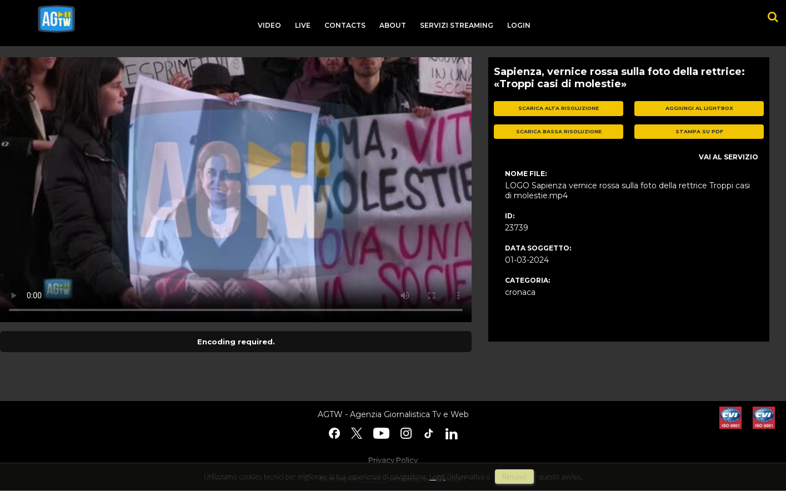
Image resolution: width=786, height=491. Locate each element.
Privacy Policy (393, 459)
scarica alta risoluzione (558, 108)
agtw (56, 19)
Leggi (437, 476)
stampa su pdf (699, 131)
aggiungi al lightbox (699, 108)
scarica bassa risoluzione (559, 131)
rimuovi (514, 476)
